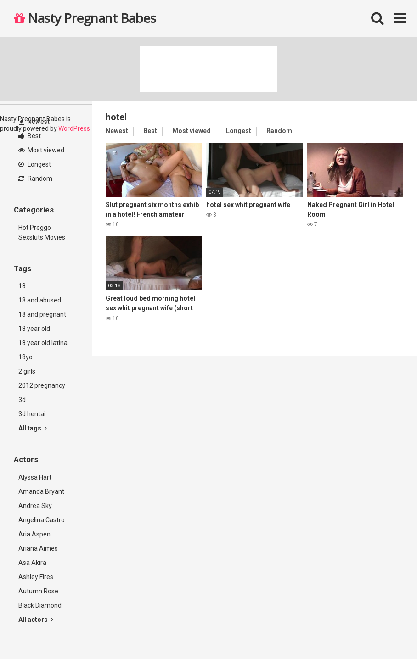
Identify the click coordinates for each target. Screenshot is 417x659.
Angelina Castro (41, 520)
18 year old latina (43, 342)
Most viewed (41, 150)
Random (35, 178)
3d (22, 399)
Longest (34, 164)
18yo (25, 357)
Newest (34, 121)
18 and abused (39, 300)
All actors (35, 619)
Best (29, 136)
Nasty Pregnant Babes (85, 18)
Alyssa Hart (34, 477)
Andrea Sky (35, 505)
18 (22, 286)
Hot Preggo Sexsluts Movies (41, 232)
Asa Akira (32, 562)
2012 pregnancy (41, 385)
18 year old (34, 328)
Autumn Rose (38, 591)
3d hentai (31, 414)
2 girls (26, 371)
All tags (32, 428)
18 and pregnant (42, 314)
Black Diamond (40, 605)
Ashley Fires (35, 577)
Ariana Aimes (38, 548)
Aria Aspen (34, 534)
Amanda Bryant (41, 491)
